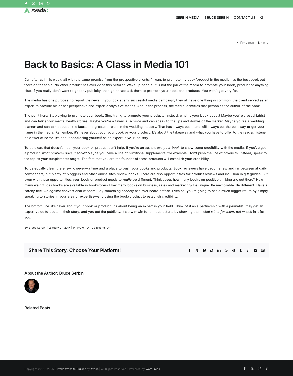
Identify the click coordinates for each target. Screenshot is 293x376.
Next (261, 43)
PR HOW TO (81, 227)
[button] (261, 17)
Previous (247, 43)
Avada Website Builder (71, 369)
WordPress (153, 369)
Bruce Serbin (37, 227)
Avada (94, 369)
